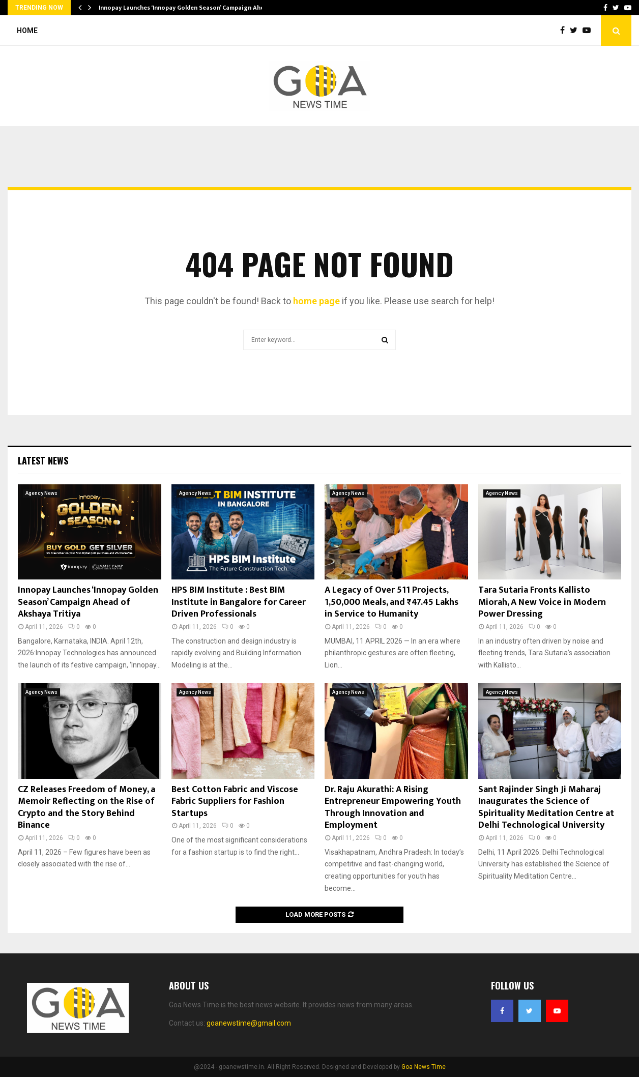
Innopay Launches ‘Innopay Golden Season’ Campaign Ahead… (187, 8)
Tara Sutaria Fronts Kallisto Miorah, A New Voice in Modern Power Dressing (542, 602)
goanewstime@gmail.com (249, 1023)
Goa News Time (423, 1066)
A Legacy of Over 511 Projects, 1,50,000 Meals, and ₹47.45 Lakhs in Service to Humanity (391, 602)
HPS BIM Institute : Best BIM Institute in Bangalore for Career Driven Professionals (238, 602)
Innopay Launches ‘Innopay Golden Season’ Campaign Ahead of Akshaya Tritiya (88, 602)
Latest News (43, 460)
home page (316, 301)
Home (27, 30)
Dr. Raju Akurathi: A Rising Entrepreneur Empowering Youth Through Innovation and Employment (393, 807)
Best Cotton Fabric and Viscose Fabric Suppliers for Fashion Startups (234, 801)
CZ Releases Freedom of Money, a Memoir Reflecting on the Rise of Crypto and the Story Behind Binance (86, 807)
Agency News (41, 493)
